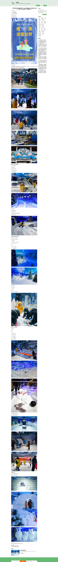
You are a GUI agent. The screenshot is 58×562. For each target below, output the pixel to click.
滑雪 (41, 28)
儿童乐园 (22, 553)
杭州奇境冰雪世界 (23, 550)
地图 (35, 551)
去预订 (23, 561)
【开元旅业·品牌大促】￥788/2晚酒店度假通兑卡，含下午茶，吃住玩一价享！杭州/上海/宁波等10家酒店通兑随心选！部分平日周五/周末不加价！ (42, 45)
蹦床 (44, 28)
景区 (42, 34)
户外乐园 (45, 22)
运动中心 (43, 19)
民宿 (39, 22)
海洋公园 (43, 31)
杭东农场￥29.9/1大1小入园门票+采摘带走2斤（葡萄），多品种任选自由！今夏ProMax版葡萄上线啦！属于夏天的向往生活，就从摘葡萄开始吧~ (42, 58)
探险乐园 (40, 34)
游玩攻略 (45, 5)
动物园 (39, 31)
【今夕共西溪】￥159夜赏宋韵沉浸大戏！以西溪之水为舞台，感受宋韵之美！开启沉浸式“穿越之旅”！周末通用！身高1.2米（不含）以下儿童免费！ (42, 62)
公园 (41, 22)
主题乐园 (42, 25)
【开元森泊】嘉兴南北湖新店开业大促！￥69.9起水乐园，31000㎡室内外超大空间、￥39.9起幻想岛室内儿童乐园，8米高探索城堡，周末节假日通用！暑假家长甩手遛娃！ (42, 49)
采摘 (39, 25)
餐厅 (39, 28)
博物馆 (39, 19)
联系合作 (45, 14)
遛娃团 (41, 5)
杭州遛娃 (17, 2)
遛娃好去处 (38, 5)
